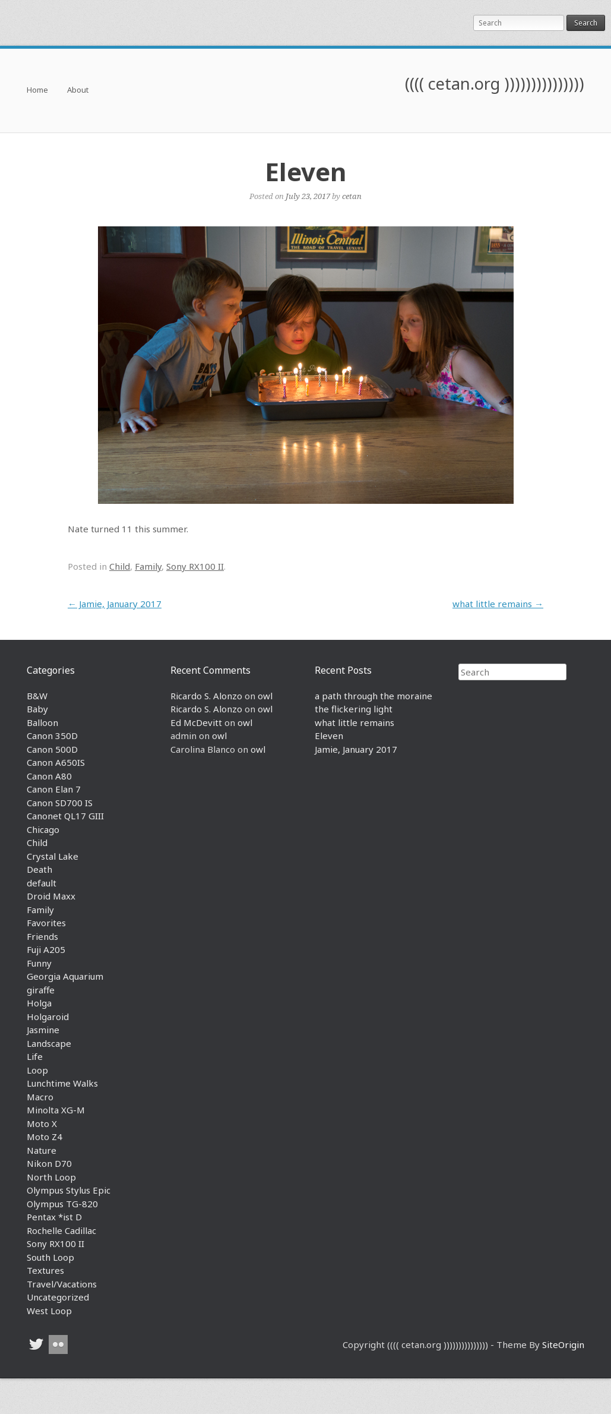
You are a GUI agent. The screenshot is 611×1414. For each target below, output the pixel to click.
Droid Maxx (51, 896)
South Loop (50, 1257)
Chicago (43, 829)
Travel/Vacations (62, 1284)
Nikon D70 (49, 1163)
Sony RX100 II (195, 566)
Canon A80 (49, 776)
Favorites (46, 923)
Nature (41, 1150)
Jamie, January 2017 (115, 604)
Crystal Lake (52, 856)
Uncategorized (58, 1297)
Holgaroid (48, 1016)
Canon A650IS (56, 762)
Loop (37, 1070)
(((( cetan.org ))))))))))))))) (494, 83)
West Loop (49, 1311)
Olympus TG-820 (62, 1204)
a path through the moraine (373, 696)
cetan (352, 196)
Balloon (42, 722)
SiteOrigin (563, 1344)
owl (265, 696)
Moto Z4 (44, 1136)
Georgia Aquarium (65, 976)
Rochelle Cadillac (61, 1230)
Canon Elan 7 (54, 789)
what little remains (497, 604)
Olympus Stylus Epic (68, 1190)
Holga (39, 1003)
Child (119, 566)
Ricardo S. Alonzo (206, 696)
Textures (45, 1270)
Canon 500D (52, 749)
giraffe (41, 990)
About (77, 90)
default (41, 883)
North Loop (51, 1177)
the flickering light (353, 709)
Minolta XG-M (56, 1110)
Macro (40, 1097)
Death (39, 869)
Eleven (329, 735)
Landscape (49, 1043)
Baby (37, 709)
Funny (39, 963)
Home (37, 90)
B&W (37, 696)
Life (35, 1056)
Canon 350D (52, 735)
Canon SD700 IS (60, 803)
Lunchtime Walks (62, 1083)
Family (148, 566)
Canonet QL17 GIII (65, 816)
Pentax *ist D (54, 1217)
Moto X (42, 1123)
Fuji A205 (46, 949)
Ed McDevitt (196, 722)
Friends (42, 936)
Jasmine (43, 1030)
